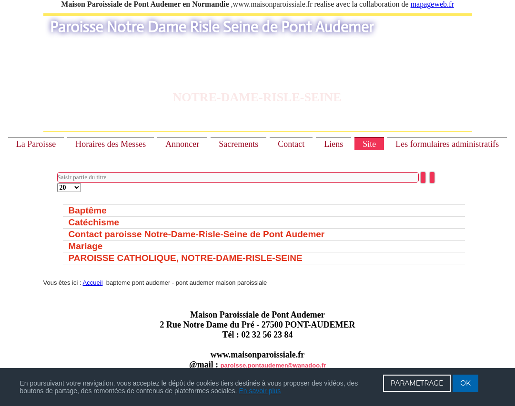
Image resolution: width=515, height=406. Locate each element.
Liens (333, 144)
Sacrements (238, 144)
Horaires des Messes (110, 144)
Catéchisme (94, 222)
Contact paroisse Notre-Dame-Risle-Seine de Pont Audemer (197, 234)
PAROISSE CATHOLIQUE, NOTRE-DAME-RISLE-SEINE (186, 258)
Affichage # (57, 183)
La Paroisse (36, 144)
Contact (291, 144)
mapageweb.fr (432, 4)
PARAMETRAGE (417, 383)
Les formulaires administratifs (447, 144)
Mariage (86, 246)
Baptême (88, 210)
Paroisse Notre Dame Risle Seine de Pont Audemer (212, 27)
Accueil (93, 282)
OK (465, 383)
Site (369, 144)
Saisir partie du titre (57, 172)
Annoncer (182, 144)
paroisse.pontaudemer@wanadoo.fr (273, 365)
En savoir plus (260, 391)
